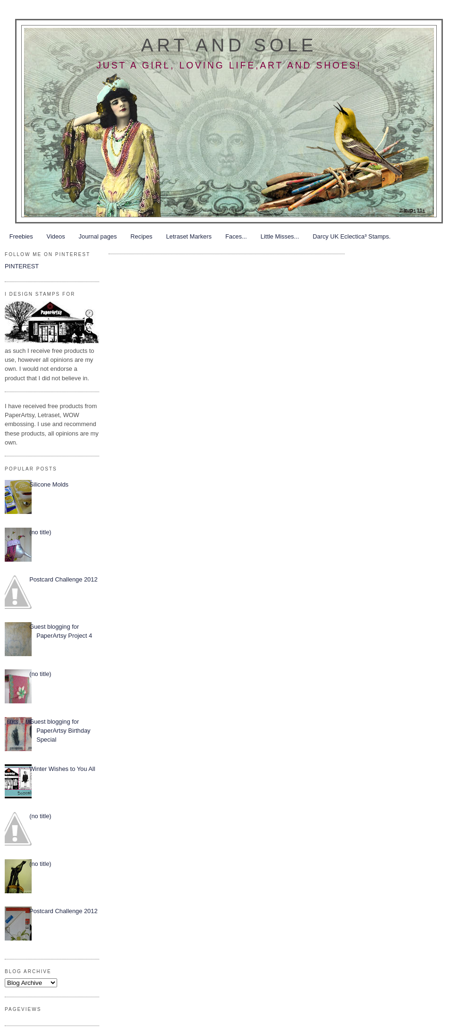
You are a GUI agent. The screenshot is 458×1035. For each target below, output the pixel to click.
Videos (56, 236)
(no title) (40, 532)
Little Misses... (280, 236)
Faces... (236, 236)
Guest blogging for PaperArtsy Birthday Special (59, 731)
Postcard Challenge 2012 (63, 579)
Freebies (21, 236)
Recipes (141, 236)
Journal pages (98, 236)
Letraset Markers (189, 236)
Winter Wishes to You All (62, 768)
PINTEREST (22, 266)
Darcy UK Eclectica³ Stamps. (351, 236)
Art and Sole (229, 45)
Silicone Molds (48, 484)
